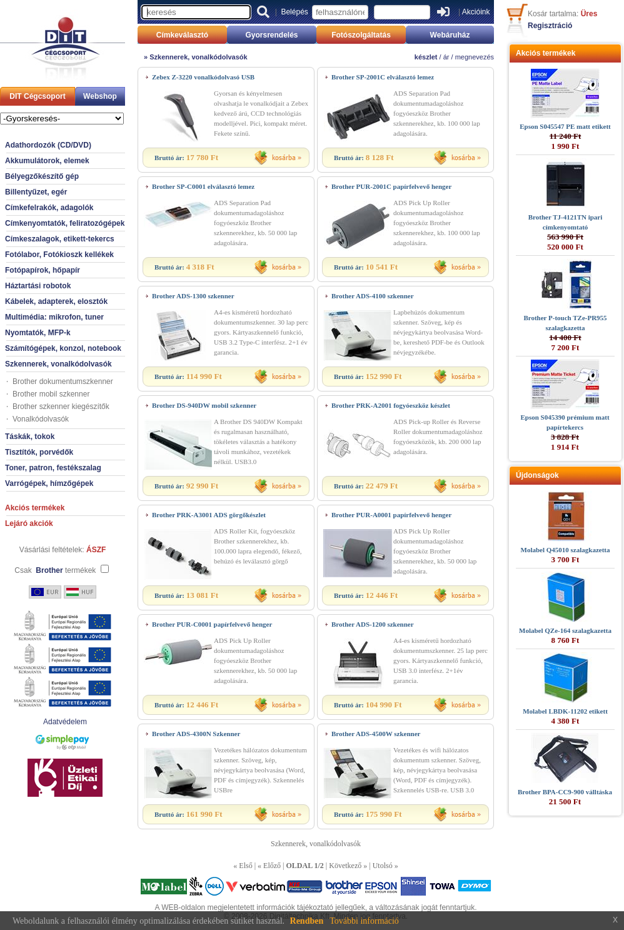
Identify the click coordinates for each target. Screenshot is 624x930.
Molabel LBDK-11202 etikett (565, 711)
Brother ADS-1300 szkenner (193, 296)
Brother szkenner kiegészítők (61, 406)
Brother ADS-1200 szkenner (372, 624)
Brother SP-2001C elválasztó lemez (382, 77)
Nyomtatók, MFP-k (38, 332)
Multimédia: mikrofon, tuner (54, 317)
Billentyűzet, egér (36, 192)
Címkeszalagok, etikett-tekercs (59, 239)
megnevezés (474, 57)
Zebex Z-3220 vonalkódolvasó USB (203, 77)
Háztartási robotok (38, 285)
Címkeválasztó (182, 35)
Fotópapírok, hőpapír (42, 270)
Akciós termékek (34, 507)
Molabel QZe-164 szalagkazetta (565, 630)
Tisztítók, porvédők (39, 452)
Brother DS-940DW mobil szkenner (204, 405)
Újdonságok (537, 475)
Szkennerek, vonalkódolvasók (58, 364)
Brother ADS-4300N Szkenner (196, 733)
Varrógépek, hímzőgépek (49, 483)
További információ (364, 921)
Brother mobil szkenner (51, 394)
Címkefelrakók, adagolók (49, 207)
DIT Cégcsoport (37, 96)
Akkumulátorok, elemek (47, 160)
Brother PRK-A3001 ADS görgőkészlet (209, 514)
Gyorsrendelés (271, 35)
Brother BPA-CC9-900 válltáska (565, 792)
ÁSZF (96, 549)
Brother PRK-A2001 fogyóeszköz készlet (390, 405)
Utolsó (383, 865)
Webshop (100, 96)
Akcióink (476, 12)
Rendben (307, 921)
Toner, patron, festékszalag (53, 467)
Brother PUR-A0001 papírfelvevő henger (391, 514)
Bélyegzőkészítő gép (42, 176)
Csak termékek (55, 570)
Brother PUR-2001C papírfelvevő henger (391, 186)
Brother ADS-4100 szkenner (372, 296)
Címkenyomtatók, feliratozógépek (64, 223)
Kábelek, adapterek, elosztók (56, 301)
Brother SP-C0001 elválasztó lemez (203, 186)
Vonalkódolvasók (41, 419)
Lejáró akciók (29, 523)
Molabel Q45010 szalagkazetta (565, 549)
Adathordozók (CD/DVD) (48, 145)
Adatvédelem (65, 721)
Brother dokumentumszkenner (63, 381)
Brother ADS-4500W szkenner (375, 733)
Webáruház (450, 35)
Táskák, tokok (29, 436)
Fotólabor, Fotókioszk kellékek (59, 254)
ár (446, 57)
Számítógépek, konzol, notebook (63, 348)
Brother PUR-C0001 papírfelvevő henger (212, 624)
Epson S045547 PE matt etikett (565, 126)
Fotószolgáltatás (361, 35)
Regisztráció (550, 25)
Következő (345, 865)
